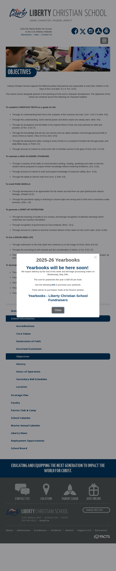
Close (58, 310)
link (53, 285)
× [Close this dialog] (95, 257)
